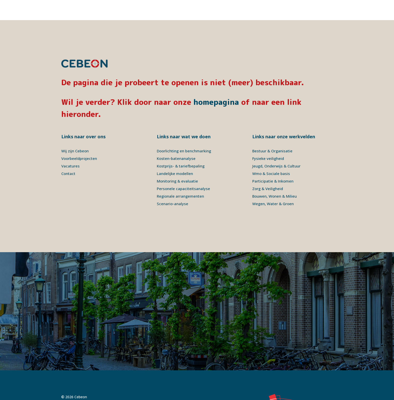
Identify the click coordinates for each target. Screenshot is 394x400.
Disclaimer (101, 382)
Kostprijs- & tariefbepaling (181, 145)
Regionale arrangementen (180, 176)
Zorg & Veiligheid (267, 168)
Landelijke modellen (175, 153)
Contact (68, 153)
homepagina (216, 82)
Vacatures (70, 145)
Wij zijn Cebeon (75, 130)
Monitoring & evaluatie (177, 160)
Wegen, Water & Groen (273, 183)
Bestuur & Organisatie (272, 130)
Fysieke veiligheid (268, 138)
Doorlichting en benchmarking (184, 130)
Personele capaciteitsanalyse (183, 168)
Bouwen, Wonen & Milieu (274, 176)
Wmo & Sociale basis (271, 153)
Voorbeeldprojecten (79, 138)
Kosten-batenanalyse (176, 138)
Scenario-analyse (172, 183)
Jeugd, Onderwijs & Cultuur (276, 145)
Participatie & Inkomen (272, 160)
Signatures (140, 382)
